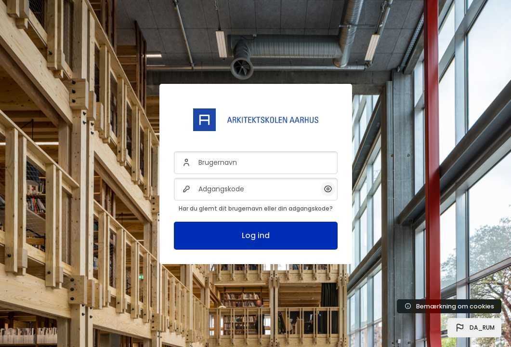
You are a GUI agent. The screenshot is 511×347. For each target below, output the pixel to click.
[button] (474, 327)
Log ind (256, 235)
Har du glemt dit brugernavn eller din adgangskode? (256, 208)
